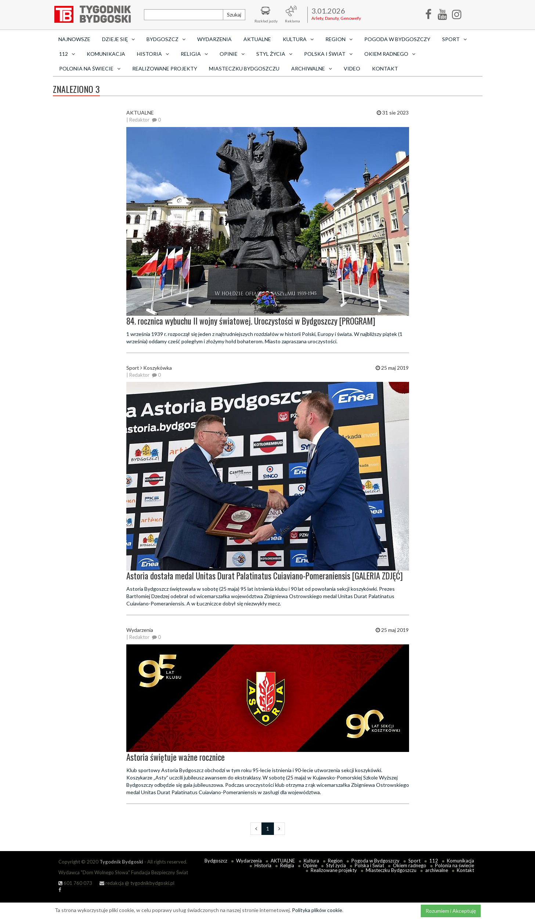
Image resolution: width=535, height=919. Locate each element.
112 (433, 861)
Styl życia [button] (274, 54)
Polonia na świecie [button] (89, 68)
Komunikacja (106, 54)
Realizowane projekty (164, 68)
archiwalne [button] (311, 68)
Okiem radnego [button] (389, 54)
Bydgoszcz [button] (166, 39)
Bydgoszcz (216, 861)
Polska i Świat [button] (328, 54)
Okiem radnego (409, 865)
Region (335, 861)
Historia (262, 865)
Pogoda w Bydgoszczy (397, 39)
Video (352, 68)
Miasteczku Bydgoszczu (244, 68)
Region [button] (339, 39)
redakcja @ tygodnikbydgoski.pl (137, 883)
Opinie (310, 865)
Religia (287, 865)
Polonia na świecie (454, 865)
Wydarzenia (214, 39)
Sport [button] (454, 39)
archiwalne (436, 870)
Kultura (311, 861)
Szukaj (234, 14)
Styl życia (336, 865)
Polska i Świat (369, 865)
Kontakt (385, 68)
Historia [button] (153, 54)
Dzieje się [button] (118, 39)
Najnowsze (74, 39)
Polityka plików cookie (317, 910)
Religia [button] (194, 54)
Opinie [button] (232, 54)
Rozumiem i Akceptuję (451, 911)
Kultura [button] (298, 39)
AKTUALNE (257, 39)
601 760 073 (75, 883)
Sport (414, 861)
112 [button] (67, 54)
